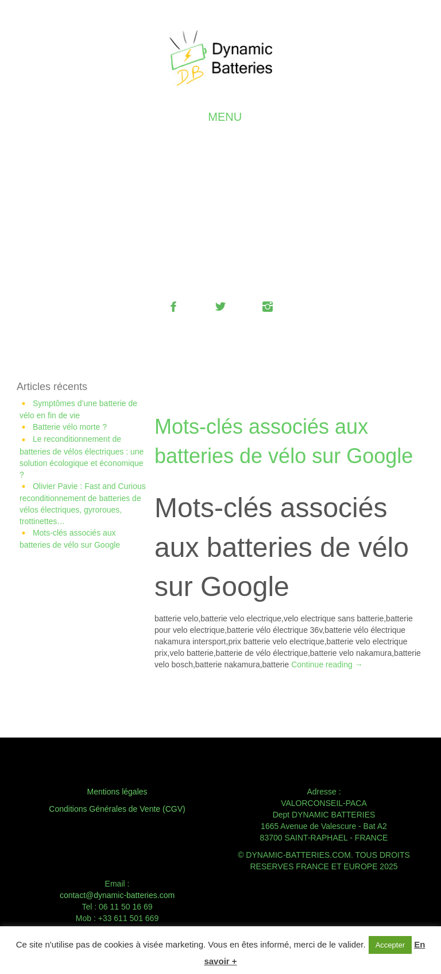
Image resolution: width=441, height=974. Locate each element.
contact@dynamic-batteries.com (117, 895)
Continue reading (327, 664)
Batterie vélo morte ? (70, 426)
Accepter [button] (390, 945)
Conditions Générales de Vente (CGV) (117, 808)
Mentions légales (117, 791)
